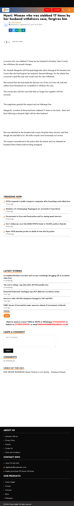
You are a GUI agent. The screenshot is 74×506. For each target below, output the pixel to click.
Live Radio (57, 10)
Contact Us (9, 448)
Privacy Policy (10, 440)
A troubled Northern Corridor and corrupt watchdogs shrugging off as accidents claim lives (37, 276)
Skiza (7, 494)
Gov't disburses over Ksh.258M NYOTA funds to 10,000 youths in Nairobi (36, 224)
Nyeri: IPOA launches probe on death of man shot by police (30, 231)
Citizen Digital (22, 324)
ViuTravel (8, 490)
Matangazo (9, 498)
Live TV (48, 10)
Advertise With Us (11, 436)
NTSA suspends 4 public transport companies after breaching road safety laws (38, 201)
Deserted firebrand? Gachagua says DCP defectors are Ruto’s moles (31, 291)
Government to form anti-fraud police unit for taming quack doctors (33, 216)
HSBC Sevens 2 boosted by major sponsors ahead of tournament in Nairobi (35, 305)
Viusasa (8, 486)
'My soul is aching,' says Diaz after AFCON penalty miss (26, 285)
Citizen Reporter (16, 23)
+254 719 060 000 (12, 463)
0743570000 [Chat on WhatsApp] (59, 322)
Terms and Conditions (12, 452)
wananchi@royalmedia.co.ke (53, 324)
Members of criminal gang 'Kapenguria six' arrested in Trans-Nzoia (33, 209)
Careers (8, 444)
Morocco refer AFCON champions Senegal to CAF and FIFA (28, 298)
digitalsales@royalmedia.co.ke (16, 467)
